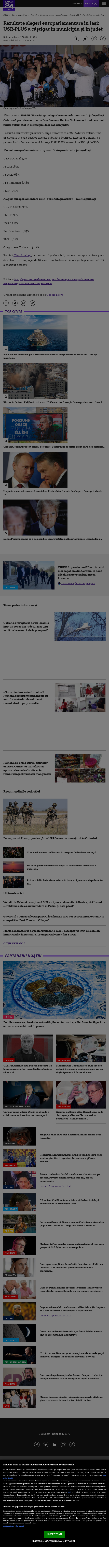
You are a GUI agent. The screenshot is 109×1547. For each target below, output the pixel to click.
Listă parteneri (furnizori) (13, 1526)
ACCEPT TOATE (55, 1534)
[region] (54, 1503)
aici (69, 1492)
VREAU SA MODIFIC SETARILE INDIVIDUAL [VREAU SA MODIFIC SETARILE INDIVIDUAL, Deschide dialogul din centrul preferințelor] (53, 1541)
